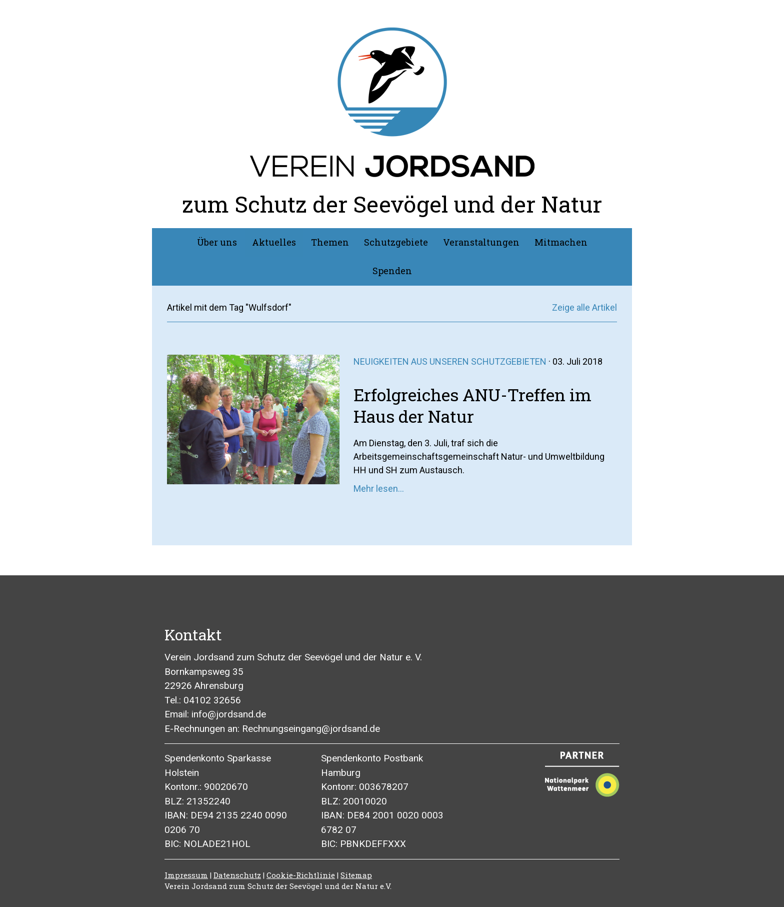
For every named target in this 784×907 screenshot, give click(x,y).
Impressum (186, 875)
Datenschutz (237, 875)
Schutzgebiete (396, 242)
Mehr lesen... (379, 488)
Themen (330, 242)
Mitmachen (561, 242)
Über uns (217, 242)
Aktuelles (274, 242)
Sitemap (356, 875)
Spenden (392, 271)
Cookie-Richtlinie (300, 875)
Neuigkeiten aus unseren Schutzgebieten (450, 361)
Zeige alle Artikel (584, 307)
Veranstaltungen (481, 242)
